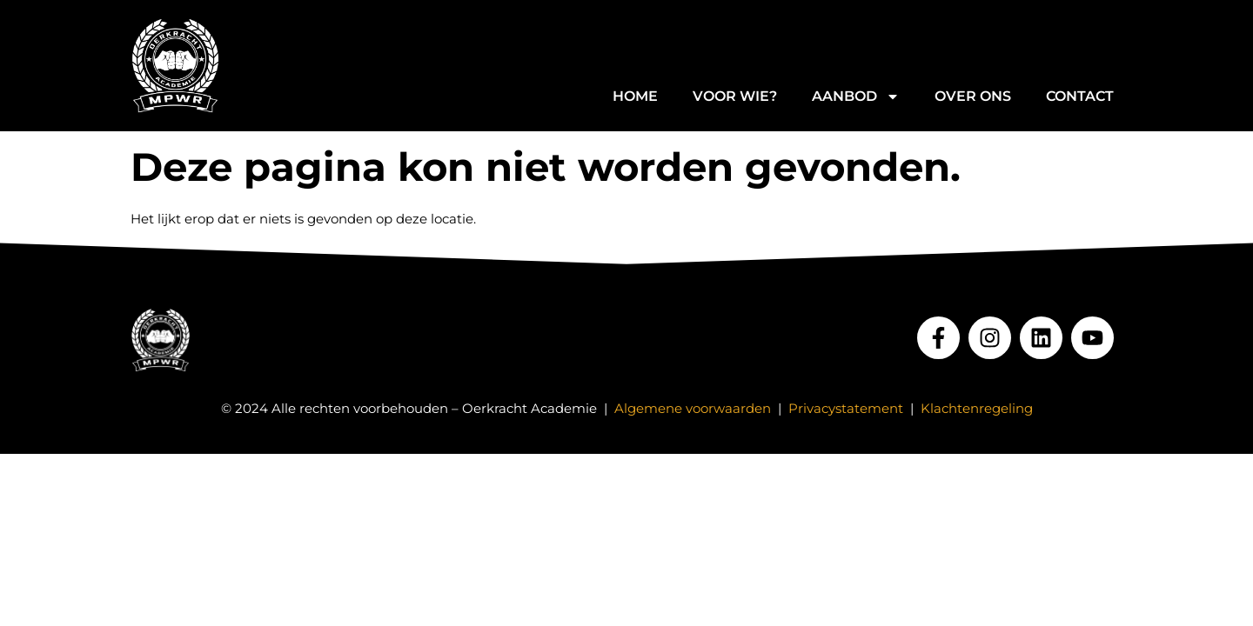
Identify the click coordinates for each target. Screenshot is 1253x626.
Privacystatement (845, 408)
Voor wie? (735, 96)
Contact (1080, 96)
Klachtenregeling (977, 408)
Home (635, 96)
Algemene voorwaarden (692, 408)
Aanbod (856, 96)
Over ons (973, 96)
